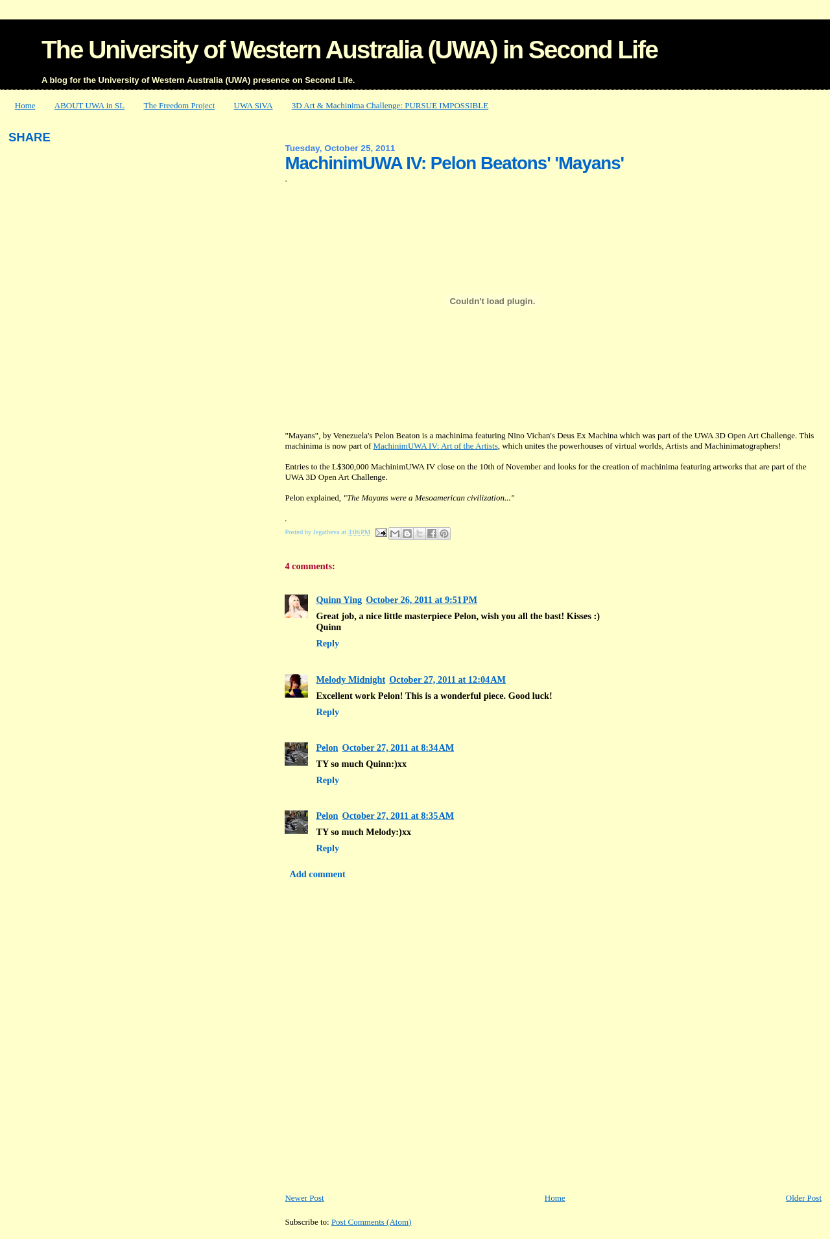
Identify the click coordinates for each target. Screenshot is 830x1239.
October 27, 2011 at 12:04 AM (447, 679)
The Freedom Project (179, 105)
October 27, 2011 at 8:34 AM (398, 747)
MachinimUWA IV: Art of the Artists (435, 446)
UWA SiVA (253, 105)
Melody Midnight (350, 679)
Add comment (318, 874)
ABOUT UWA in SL (89, 105)
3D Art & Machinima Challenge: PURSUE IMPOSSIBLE (390, 105)
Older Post (804, 1198)
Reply (327, 643)
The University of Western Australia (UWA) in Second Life (350, 50)
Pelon (327, 747)
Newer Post (304, 1198)
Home (25, 105)
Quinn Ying (339, 600)
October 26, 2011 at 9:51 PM (421, 600)
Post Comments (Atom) (371, 1222)
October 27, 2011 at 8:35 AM (398, 815)
